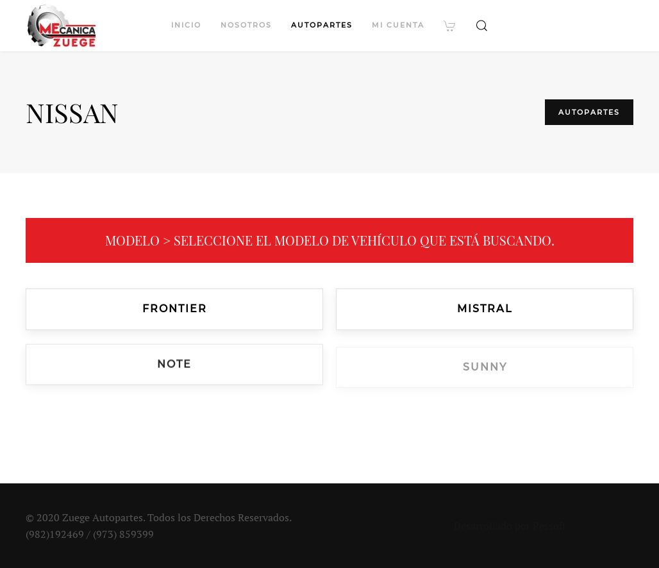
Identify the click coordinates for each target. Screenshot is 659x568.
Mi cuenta (398, 25)
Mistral (485, 309)
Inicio (186, 25)
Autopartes (322, 25)
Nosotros (246, 25)
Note (174, 366)
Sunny (485, 369)
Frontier (174, 309)
